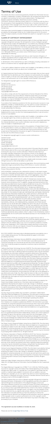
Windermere (21, 418)
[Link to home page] (9, 2)
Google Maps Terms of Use (20, 411)
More (17, 3)
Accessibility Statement (7, 421)
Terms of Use (12, 420)
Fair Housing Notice (19, 421)
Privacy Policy (20, 420)
